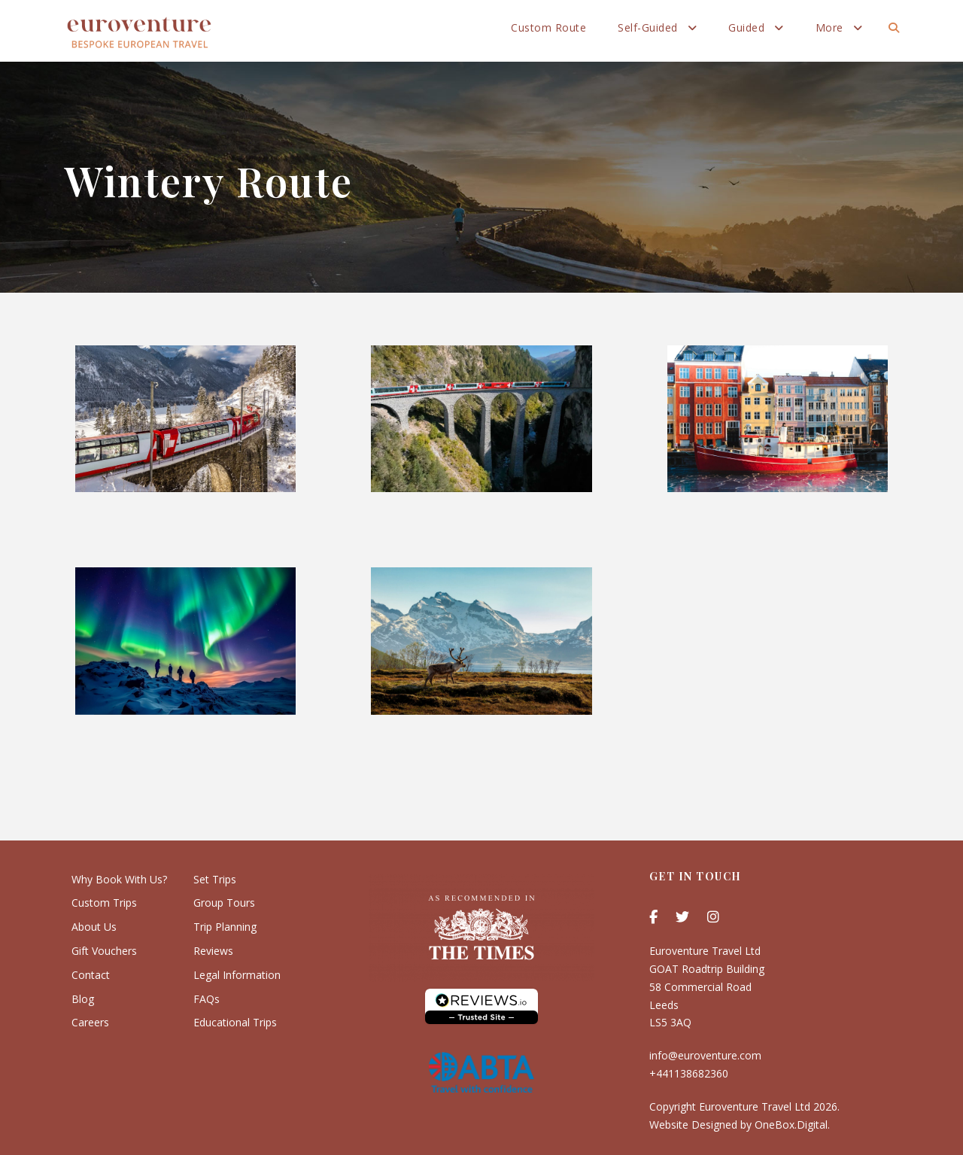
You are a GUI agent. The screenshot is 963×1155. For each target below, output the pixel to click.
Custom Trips (104, 902)
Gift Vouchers (104, 951)
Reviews (213, 951)
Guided (746, 27)
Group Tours (224, 902)
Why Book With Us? (119, 879)
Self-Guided (648, 27)
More (829, 27)
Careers (90, 1022)
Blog (82, 999)
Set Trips (214, 879)
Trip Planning (225, 926)
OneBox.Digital (791, 1124)
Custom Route (548, 27)
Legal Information (237, 975)
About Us (94, 926)
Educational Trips (235, 1022)
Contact (90, 975)
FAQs (206, 999)
